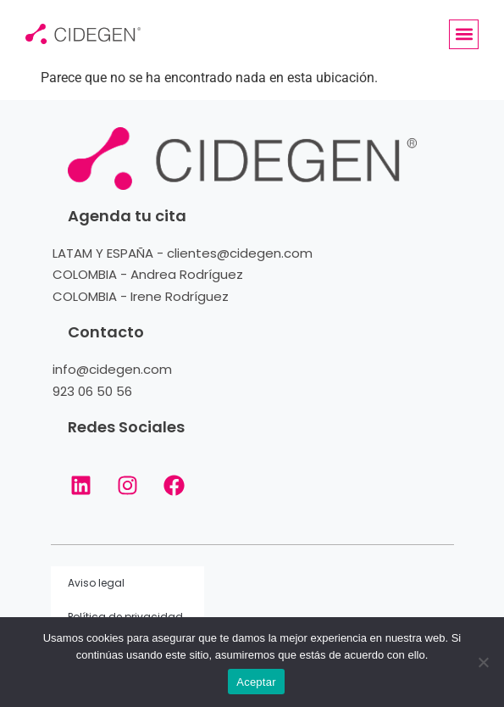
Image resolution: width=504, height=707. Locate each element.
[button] (464, 34)
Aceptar (256, 682)
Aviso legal (96, 583)
